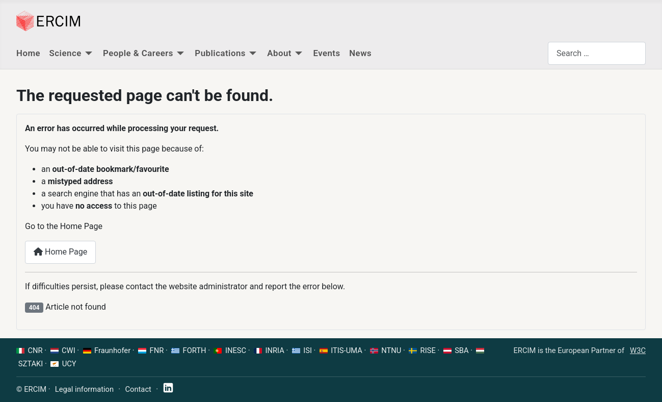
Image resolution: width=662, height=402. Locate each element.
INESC (235, 350)
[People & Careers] (180, 53)
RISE (428, 350)
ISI (307, 350)
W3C (638, 350)
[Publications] (252, 53)
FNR (157, 350)
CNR (35, 350)
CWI (68, 350)
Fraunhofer (112, 350)
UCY (69, 363)
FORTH (194, 350)
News (360, 53)
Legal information (84, 389)
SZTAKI (30, 363)
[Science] (88, 53)
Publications (220, 53)
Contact (138, 389)
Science (65, 53)
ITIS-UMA (346, 350)
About (279, 53)
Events (326, 53)
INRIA (275, 350)
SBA (462, 350)
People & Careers (138, 53)
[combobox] (597, 53)
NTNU (391, 350)
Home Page (60, 252)
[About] (298, 53)
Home (28, 53)
